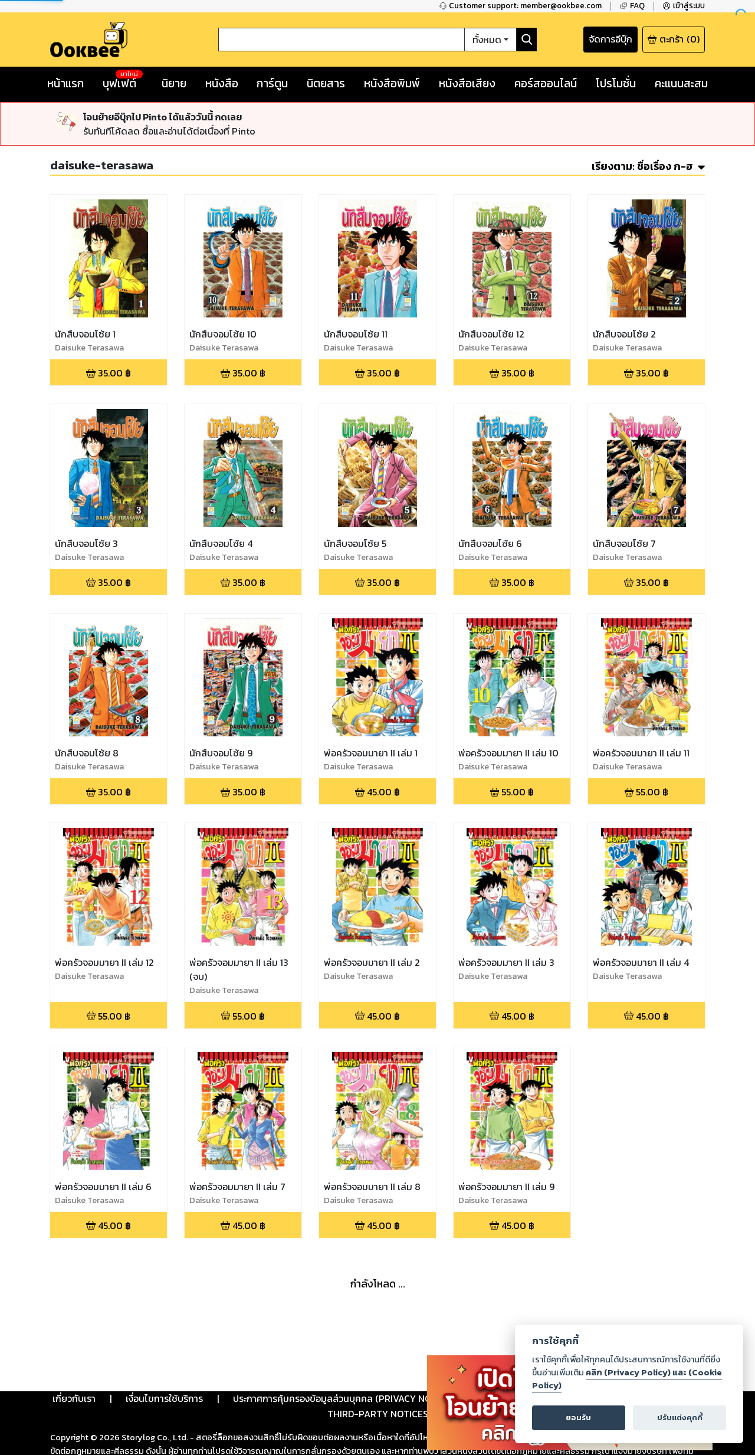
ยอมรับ (578, 1417)
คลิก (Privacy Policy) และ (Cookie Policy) (627, 1379)
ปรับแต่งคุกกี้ (680, 1417)
